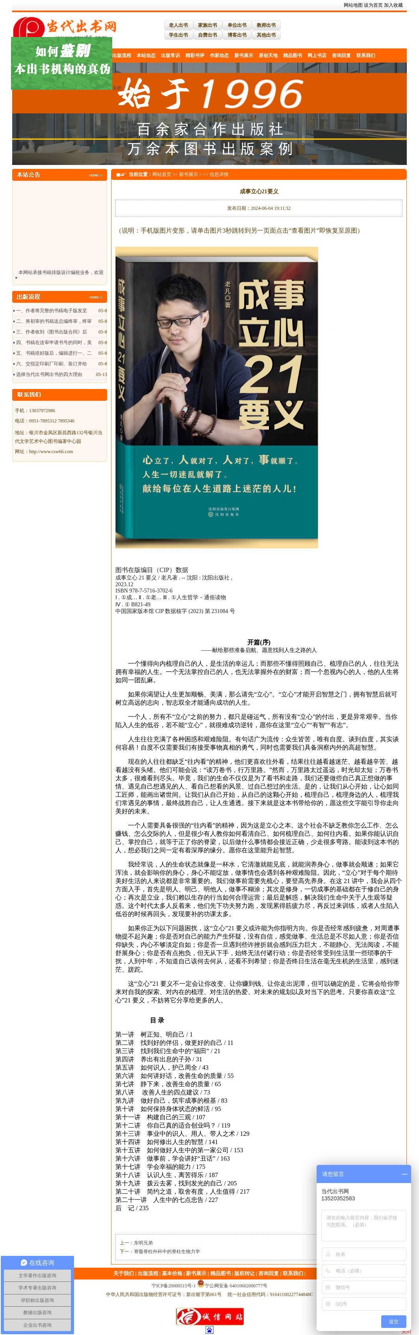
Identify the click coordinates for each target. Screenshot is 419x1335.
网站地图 (353, 5)
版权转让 (244, 1273)
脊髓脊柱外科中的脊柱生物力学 (167, 1251)
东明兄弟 (143, 1243)
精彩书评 (194, 55)
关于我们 (123, 1273)
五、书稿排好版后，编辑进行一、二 (54, 353)
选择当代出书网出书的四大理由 (49, 374)
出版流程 (148, 1273)
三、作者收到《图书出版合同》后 (51, 332)
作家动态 (219, 55)
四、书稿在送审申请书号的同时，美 (54, 342)
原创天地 (268, 55)
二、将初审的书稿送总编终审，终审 (54, 321)
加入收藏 (393, 5)
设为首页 (373, 5)
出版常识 (170, 55)
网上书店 (317, 55)
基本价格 (172, 1273)
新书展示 (243, 55)
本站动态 (146, 55)
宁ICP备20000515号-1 (174, 1286)
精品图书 (292, 55)
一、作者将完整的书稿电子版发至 (51, 310)
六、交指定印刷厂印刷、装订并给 (51, 364)
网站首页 (161, 174)
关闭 (118, 86)
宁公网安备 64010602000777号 (232, 1286)
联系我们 (365, 55)
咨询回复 (341, 55)
